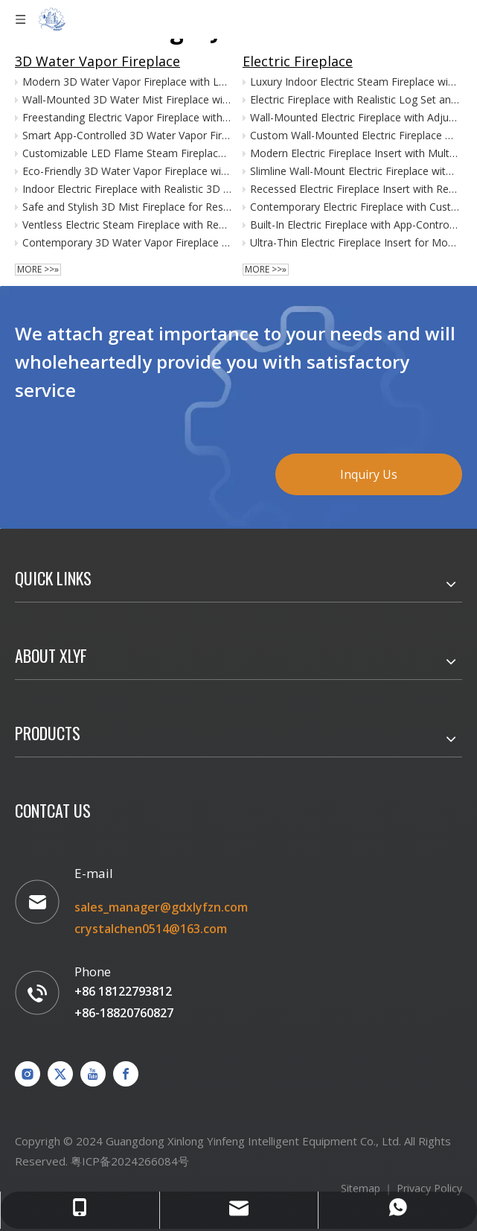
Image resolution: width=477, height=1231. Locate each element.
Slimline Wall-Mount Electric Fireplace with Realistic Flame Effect (355, 171)
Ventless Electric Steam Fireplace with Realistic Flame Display (127, 224)
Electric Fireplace (298, 61)
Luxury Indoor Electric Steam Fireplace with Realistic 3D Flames (355, 81)
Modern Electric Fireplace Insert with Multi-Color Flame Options (355, 153)
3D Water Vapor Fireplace (97, 61)
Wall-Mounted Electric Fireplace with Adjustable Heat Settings (355, 117)
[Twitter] (60, 1074)
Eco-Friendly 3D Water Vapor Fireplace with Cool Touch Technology (127, 171)
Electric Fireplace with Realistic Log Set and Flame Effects (355, 99)
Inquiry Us (368, 474)
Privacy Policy (429, 1188)
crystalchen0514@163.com (150, 928)
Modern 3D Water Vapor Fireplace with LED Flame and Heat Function (127, 81)
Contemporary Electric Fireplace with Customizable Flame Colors (355, 207)
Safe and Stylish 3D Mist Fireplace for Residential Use (127, 207)
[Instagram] (27, 1074)
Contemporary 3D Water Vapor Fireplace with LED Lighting (127, 242)
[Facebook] (125, 1074)
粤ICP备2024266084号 (130, 1161)
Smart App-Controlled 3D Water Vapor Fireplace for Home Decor (127, 135)
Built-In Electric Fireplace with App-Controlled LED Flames (355, 224)
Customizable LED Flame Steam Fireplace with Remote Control (127, 153)
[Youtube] (93, 1074)
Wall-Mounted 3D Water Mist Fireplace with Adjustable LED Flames (127, 99)
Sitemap (360, 1188)
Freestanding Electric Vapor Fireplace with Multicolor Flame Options (127, 117)
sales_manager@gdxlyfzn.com (161, 907)
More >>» (38, 270)
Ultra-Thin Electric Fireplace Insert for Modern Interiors (355, 242)
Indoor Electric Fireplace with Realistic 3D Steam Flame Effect (127, 189)
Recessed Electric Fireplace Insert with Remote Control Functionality (355, 189)
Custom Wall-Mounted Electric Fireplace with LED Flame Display (355, 135)
